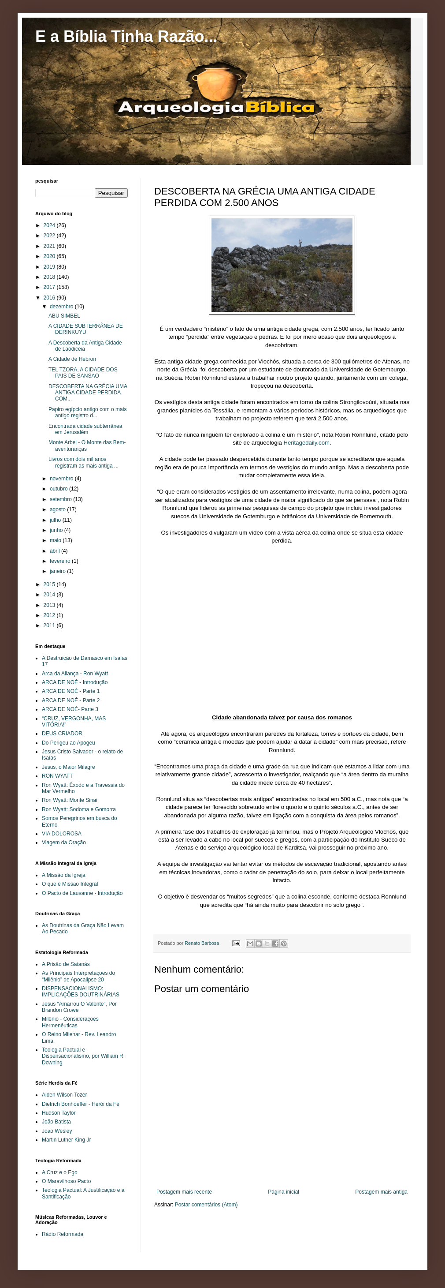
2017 (50, 287)
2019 (50, 267)
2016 (50, 298)
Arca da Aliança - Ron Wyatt (75, 673)
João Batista (56, 1122)
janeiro (58, 571)
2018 (50, 277)
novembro (62, 479)
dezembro (62, 306)
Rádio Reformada (62, 1234)
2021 (50, 246)
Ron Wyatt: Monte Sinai (69, 800)
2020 (50, 256)
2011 (50, 625)
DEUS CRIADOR (62, 733)
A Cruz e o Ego (60, 1172)
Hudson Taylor (59, 1113)
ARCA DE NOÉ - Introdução (75, 682)
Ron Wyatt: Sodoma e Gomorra (79, 809)
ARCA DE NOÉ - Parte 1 (71, 691)
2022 (50, 235)
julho (56, 520)
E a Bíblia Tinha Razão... (126, 36)
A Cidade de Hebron (72, 359)
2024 (50, 225)
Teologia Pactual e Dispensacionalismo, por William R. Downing (83, 1056)
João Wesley (57, 1131)
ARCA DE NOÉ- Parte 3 (70, 709)
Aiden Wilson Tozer (64, 1095)
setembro (61, 499)
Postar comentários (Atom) (206, 1205)
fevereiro (61, 561)
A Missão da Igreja (63, 875)
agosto (58, 509)
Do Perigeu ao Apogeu (68, 743)
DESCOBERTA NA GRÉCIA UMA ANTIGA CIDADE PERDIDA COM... (87, 392)
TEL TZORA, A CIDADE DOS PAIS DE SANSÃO (83, 373)
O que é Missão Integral (70, 884)
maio (56, 540)
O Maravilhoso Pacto (66, 1181)
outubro (59, 489)
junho (57, 530)
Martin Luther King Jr (66, 1140)
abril (55, 551)
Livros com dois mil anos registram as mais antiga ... (83, 462)
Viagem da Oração (64, 842)
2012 (50, 615)
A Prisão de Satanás (66, 964)
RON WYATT (57, 776)
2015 (50, 584)
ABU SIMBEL (64, 316)
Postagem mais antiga (381, 1192)
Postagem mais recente (184, 1192)
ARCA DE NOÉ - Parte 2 (71, 700)
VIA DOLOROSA (62, 834)
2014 (50, 595)
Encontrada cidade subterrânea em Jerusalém (85, 429)
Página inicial (283, 1192)
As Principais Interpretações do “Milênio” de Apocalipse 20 (78, 976)
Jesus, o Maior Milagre (68, 767)
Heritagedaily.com (306, 442)
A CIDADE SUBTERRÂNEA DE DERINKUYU (85, 329)
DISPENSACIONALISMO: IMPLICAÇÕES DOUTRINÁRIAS (80, 991)
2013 (50, 605)
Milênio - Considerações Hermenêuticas (70, 1022)
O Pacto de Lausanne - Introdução (82, 893)
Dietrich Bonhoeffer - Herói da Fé (80, 1104)
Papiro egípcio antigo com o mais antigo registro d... (87, 412)
